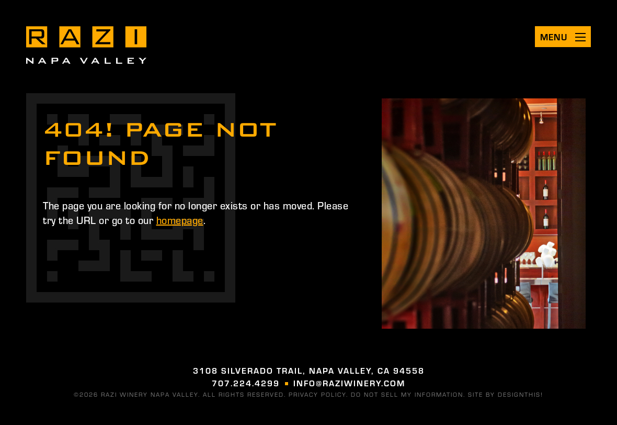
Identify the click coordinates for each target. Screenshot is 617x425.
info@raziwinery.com (349, 382)
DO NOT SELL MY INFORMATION (407, 394)
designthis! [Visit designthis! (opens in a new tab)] (520, 394)
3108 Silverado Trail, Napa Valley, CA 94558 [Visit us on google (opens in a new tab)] (309, 370)
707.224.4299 (246, 382)
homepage (179, 220)
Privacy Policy (317, 394)
